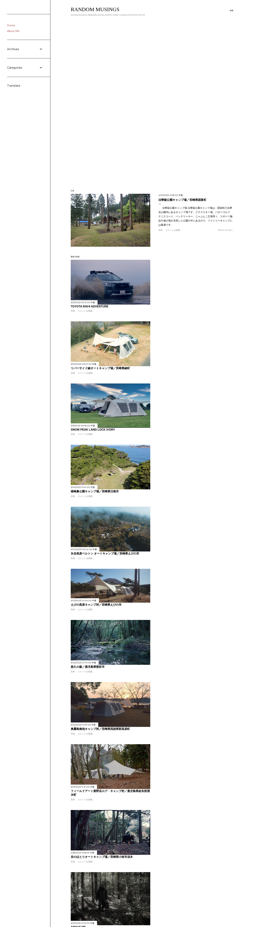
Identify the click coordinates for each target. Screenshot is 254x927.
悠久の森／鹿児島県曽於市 (88, 666)
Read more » (225, 230)
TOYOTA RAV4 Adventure (89, 306)
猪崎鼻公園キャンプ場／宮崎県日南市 (95, 491)
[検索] (231, 10)
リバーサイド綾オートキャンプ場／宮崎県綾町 (100, 368)
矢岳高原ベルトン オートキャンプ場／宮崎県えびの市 (105, 553)
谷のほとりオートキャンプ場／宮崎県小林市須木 (102, 856)
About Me (13, 31)
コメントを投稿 (172, 230)
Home (11, 25)
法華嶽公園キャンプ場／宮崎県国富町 (182, 199)
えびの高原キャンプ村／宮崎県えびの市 (96, 604)
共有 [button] (160, 230)
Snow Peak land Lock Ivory (93, 429)
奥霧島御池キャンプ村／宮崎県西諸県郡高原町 (100, 728)
